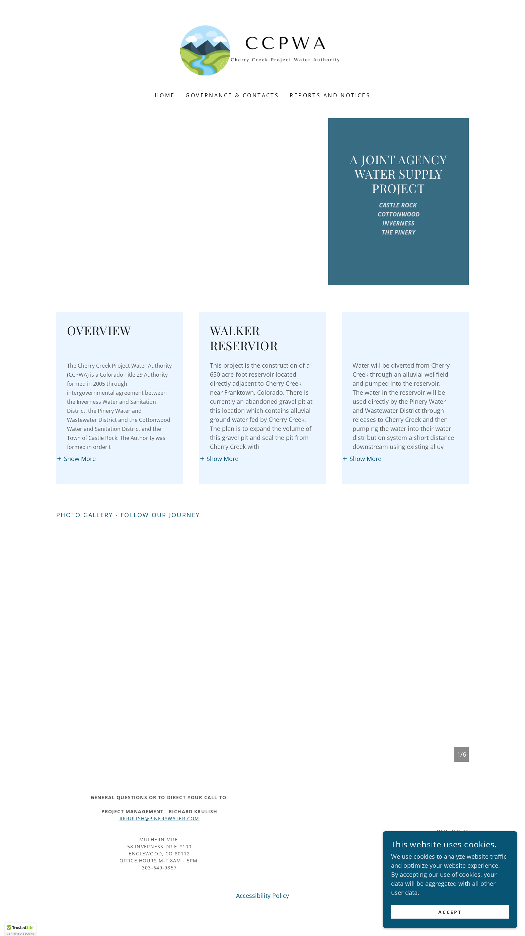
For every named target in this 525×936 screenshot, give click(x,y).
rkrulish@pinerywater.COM (160, 818)
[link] (262, 50)
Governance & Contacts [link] (232, 95)
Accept (450, 912)
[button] (76, 458)
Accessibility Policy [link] (262, 896)
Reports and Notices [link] (330, 95)
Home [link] (165, 95)
